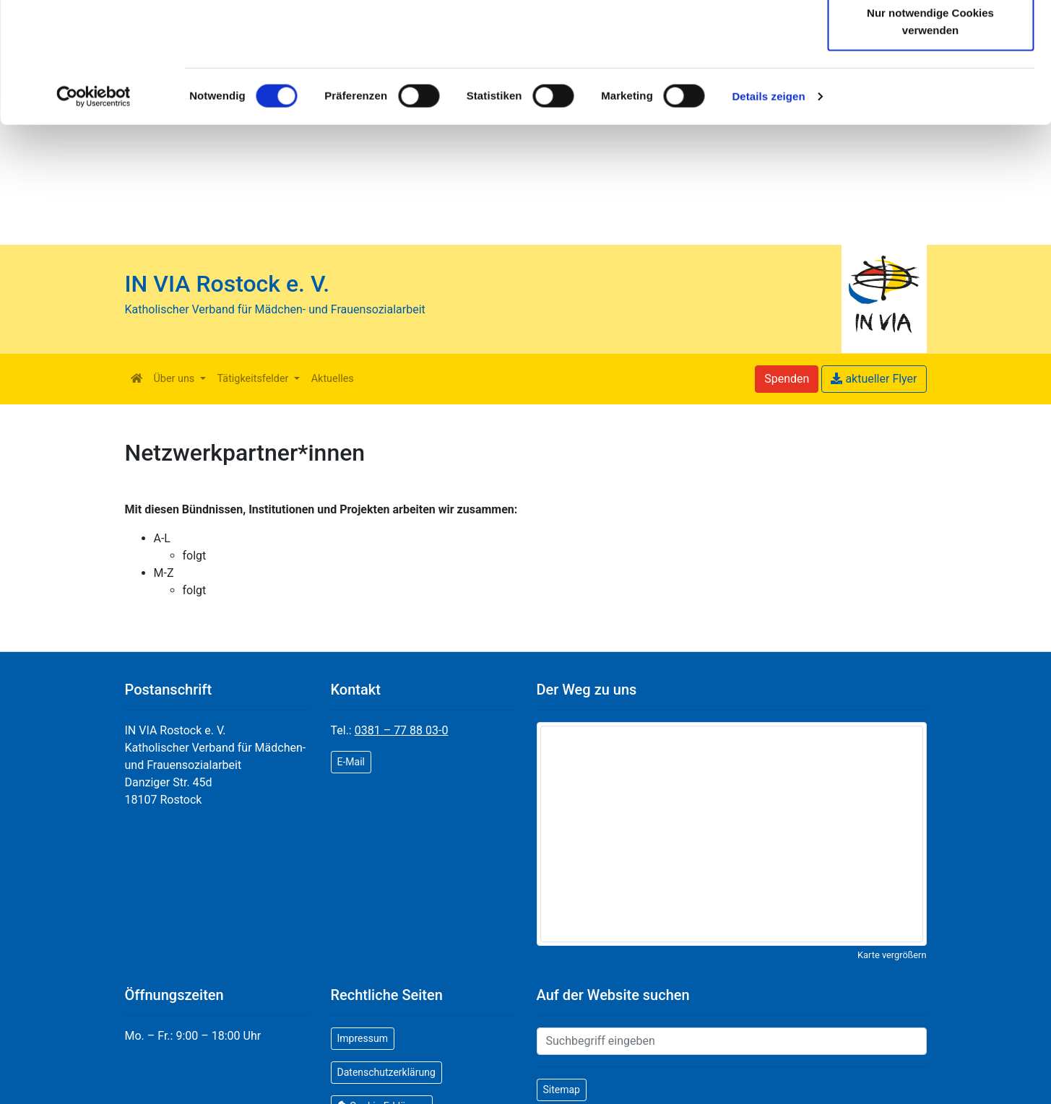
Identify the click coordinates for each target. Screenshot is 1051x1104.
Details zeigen (768, 216)
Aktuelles (332, 379)
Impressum (362, 1038)
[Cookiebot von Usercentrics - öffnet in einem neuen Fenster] (93, 216)
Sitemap (561, 1089)
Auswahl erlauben (930, 85)
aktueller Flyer (874, 379)
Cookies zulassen (930, 38)
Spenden (786, 379)
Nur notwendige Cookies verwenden (930, 141)
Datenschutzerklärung (623, 52)
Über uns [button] (175, 379)
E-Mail (351, 762)
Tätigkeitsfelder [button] (254, 379)
